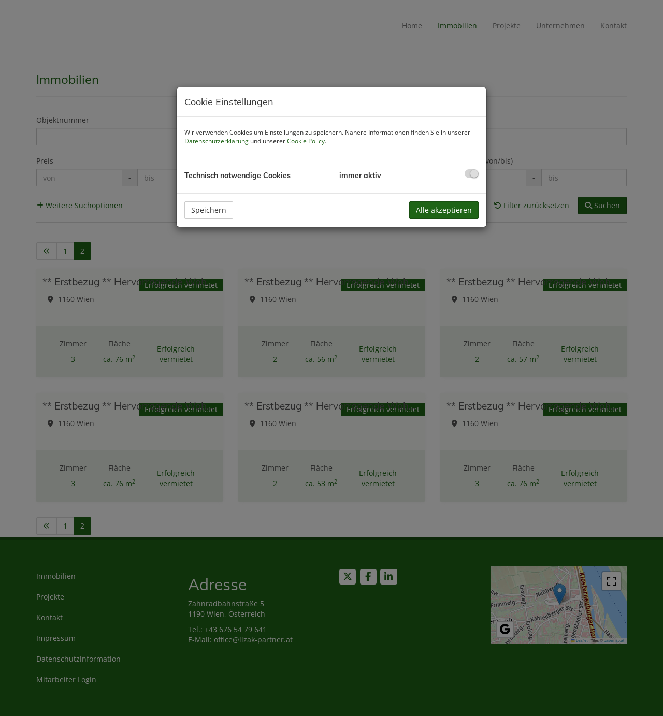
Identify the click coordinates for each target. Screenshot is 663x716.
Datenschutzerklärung (216, 141)
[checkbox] (472, 173)
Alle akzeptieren (444, 210)
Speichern (208, 210)
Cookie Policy (306, 141)
